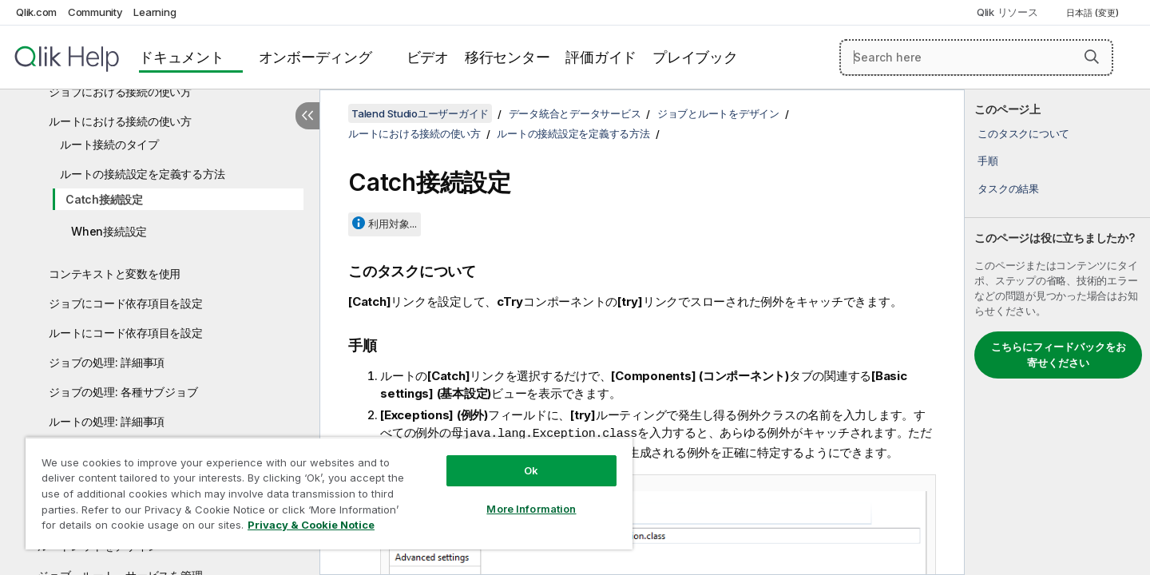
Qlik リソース (1007, 12)
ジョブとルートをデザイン (718, 113)
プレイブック (695, 57)
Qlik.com (36, 12)
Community (95, 12)
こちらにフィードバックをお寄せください (1058, 354)
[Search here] (976, 57)
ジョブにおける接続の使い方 (120, 91)
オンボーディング (315, 57)
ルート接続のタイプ (109, 144)
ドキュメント (181, 57)
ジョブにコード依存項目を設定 (126, 303)
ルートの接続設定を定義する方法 (142, 173)
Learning (154, 12)
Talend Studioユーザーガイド (420, 113)
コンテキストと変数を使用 (114, 273)
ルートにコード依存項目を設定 (126, 332)
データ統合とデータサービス (575, 113)
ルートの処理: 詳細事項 (107, 421)
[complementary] (1057, 332)
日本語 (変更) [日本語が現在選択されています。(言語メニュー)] (1093, 12)
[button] (1092, 57)
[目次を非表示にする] (307, 115)
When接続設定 (109, 231)
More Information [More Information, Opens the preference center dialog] (531, 508)
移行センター (507, 57)
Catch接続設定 (104, 199)
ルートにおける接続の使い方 (120, 121)
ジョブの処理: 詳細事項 (107, 362)
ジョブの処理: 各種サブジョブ (123, 392)
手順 (988, 160)
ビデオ (427, 57)
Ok (531, 470)
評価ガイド (600, 57)
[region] (329, 493)
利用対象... (392, 223)
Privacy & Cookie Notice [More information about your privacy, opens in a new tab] (311, 524)
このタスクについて (1023, 133)
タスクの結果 (1008, 188)
